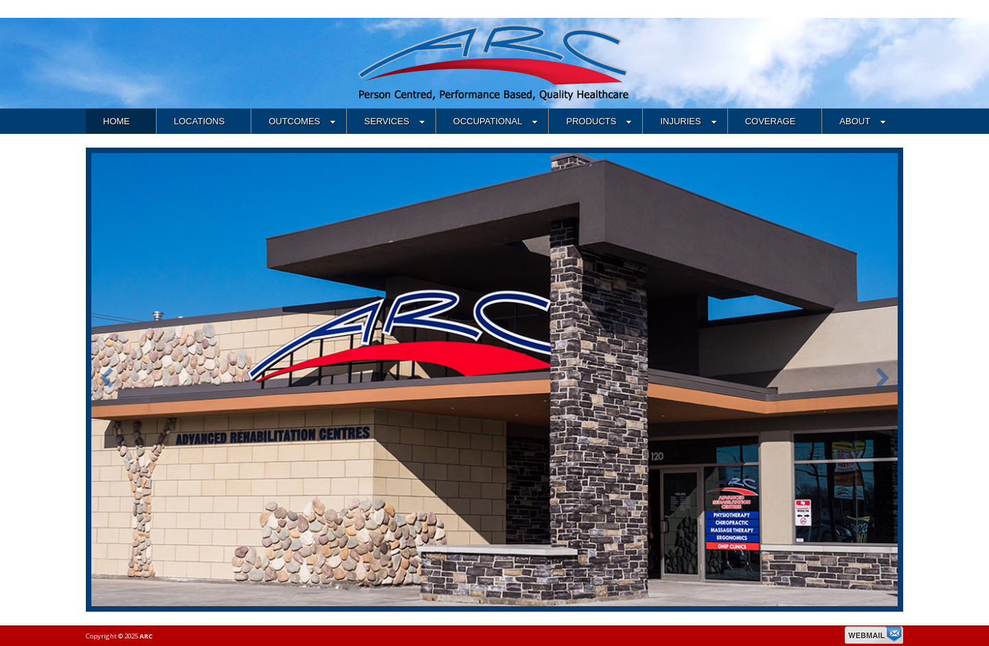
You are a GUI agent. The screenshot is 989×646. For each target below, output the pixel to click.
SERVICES (394, 121)
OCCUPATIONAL (495, 121)
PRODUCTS (599, 121)
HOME (116, 121)
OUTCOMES (302, 121)
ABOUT (862, 121)
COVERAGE (770, 121)
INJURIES (688, 121)
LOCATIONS (199, 121)
